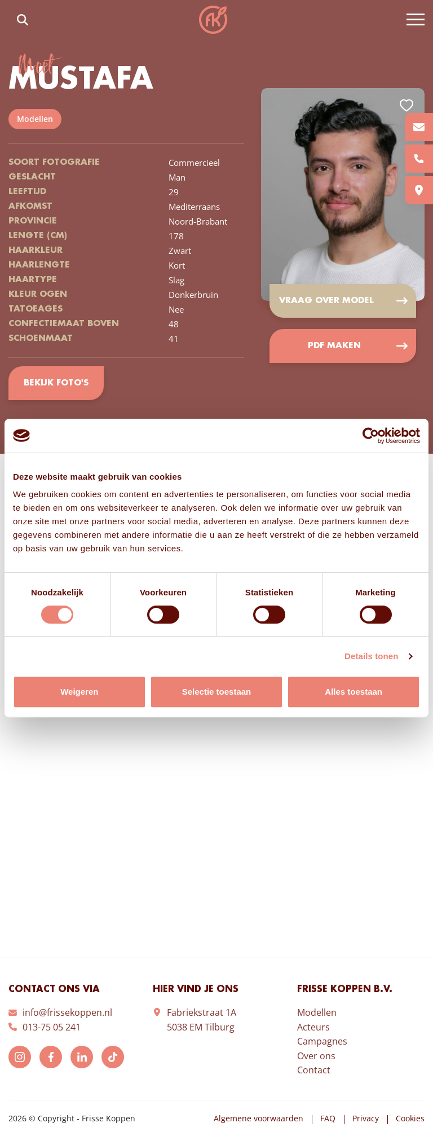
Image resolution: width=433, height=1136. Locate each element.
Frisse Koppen (213, 20)
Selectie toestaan (216, 691)
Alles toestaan (353, 691)
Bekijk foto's (56, 383)
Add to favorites (406, 105)
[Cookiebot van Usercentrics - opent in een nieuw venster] (370, 435)
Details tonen (371, 656)
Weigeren (79, 691)
